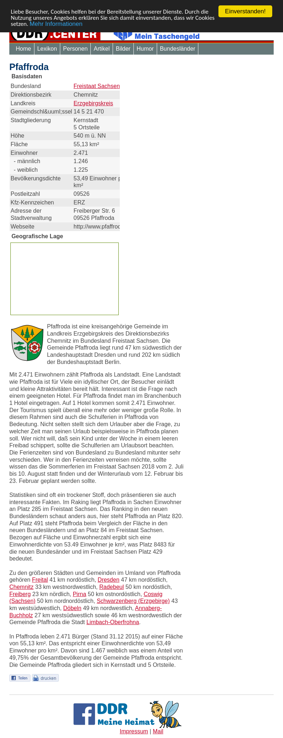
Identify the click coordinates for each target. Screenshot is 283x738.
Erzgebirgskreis (93, 103)
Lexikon (47, 49)
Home (23, 49)
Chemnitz (21, 587)
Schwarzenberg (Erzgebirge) (133, 601)
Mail (158, 731)
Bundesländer (177, 49)
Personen (75, 49)
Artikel (101, 49)
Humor (145, 49)
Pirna (79, 594)
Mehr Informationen (56, 23)
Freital (40, 580)
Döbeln (72, 608)
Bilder (123, 49)
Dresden (108, 580)
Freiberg (20, 594)
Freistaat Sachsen (97, 86)
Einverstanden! (245, 11)
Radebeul (111, 587)
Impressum (134, 731)
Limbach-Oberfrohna (112, 622)
